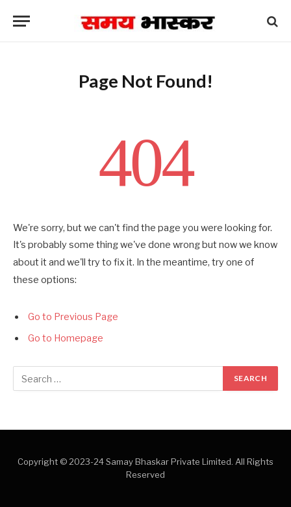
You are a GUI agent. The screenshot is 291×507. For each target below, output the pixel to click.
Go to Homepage (65, 338)
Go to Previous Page (73, 317)
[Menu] (21, 21)
